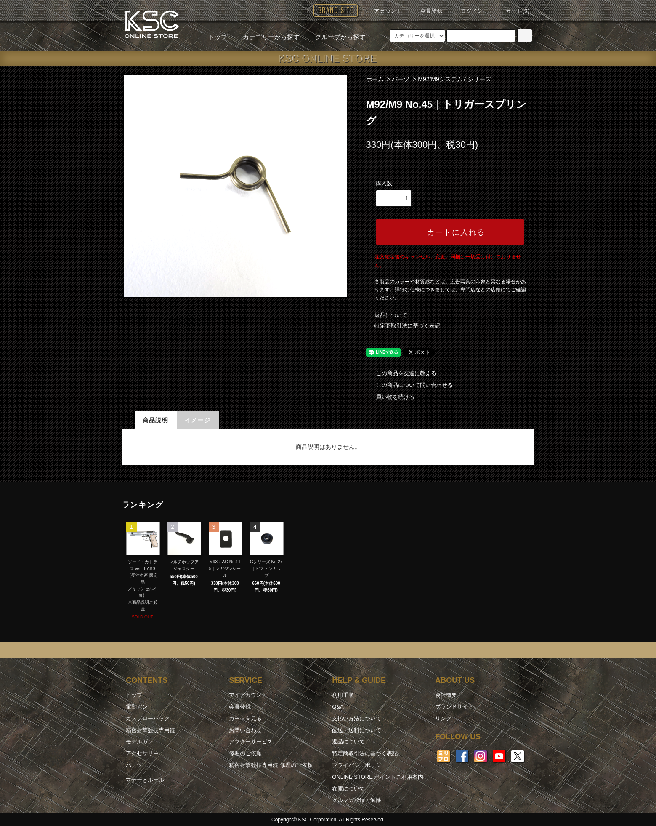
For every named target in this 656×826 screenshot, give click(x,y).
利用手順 (343, 695)
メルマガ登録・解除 (356, 800)
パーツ (400, 79)
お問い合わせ (245, 730)
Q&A (337, 706)
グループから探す (335, 36)
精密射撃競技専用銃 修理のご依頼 (271, 765)
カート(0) (513, 11)
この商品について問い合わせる (409, 385)
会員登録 (426, 11)
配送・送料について (356, 730)
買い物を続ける (390, 397)
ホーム (375, 79)
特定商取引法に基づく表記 (407, 325)
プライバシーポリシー (359, 765)
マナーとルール (145, 780)
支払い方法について (356, 718)
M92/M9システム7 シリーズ (454, 79)
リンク (443, 718)
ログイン (467, 11)
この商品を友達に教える (401, 373)
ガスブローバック (148, 718)
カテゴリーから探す (266, 36)
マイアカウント (248, 695)
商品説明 (156, 420)
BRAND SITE (335, 10)
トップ (217, 36)
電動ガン (137, 706)
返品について (390, 315)
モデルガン (139, 741)
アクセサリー (142, 753)
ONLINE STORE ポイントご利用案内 (377, 777)
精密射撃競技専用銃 (150, 730)
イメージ (198, 420)
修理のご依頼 (245, 753)
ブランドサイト (454, 706)
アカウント (383, 11)
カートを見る (245, 718)
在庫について (348, 789)
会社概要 (446, 695)
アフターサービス (251, 741)
